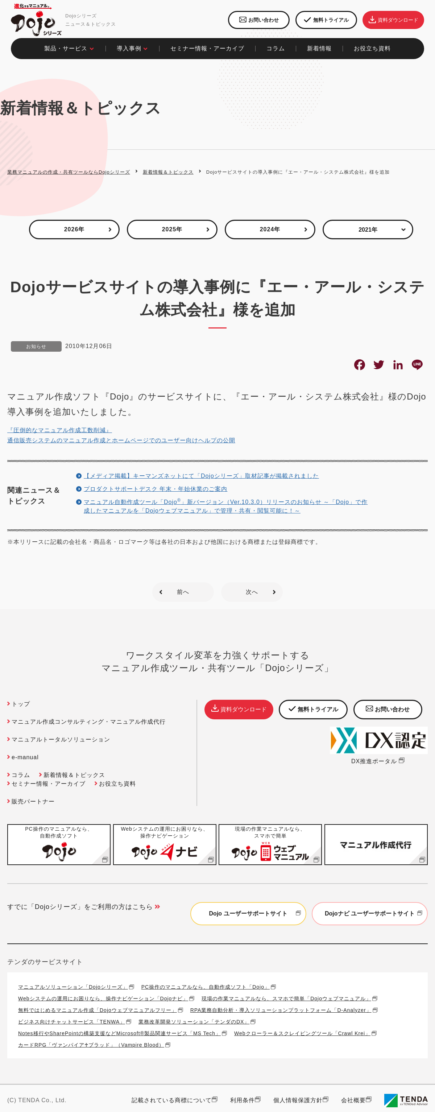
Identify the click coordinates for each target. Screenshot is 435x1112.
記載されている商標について (172, 1100)
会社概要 (353, 1100)
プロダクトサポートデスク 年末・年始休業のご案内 (155, 489)
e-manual (25, 757)
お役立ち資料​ (372, 48)
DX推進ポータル (378, 761)
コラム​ (275, 48)
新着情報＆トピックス (168, 172)
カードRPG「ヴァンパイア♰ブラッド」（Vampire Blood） (91, 1044)
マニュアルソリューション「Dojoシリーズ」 (73, 986)
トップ (21, 704)
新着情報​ (319, 48)
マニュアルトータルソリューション (61, 739)
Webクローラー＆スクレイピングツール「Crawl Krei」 (302, 1033)
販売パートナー (33, 801)
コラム (21, 775)
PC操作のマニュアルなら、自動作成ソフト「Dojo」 (205, 986)
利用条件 (242, 1100)
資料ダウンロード (393, 20)
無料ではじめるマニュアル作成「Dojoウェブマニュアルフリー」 (97, 1010)
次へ (252, 592)
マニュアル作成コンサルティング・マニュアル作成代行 (89, 722)
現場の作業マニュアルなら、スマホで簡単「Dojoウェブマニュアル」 (286, 998)
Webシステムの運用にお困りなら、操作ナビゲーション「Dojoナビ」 (103, 998)
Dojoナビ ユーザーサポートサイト (374, 913)
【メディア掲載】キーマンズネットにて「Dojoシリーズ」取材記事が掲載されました (201, 476)
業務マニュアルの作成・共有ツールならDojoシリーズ (68, 172)
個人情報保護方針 (298, 1100)
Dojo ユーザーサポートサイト (256, 913)
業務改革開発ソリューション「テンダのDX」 (193, 1021)
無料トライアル (326, 20)
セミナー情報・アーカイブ (207, 48)
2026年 (74, 229)
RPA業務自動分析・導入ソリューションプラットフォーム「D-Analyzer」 (281, 1010)
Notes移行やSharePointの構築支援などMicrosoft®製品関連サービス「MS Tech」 (119, 1033)
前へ (183, 592)
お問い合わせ (259, 20)
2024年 (270, 229)
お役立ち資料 (117, 784)
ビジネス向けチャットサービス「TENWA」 (71, 1021)
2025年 (172, 229)
